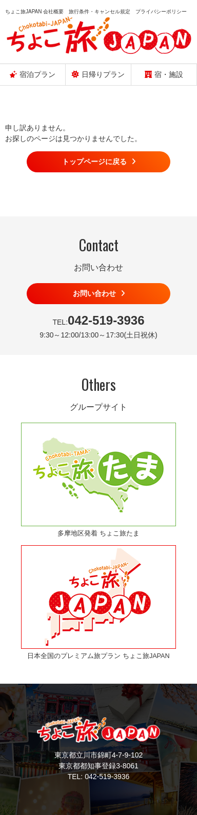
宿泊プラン (32, 74)
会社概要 (53, 11)
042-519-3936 (107, 776)
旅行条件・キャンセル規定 (99, 11)
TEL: (98, 320)
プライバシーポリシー (161, 11)
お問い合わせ (94, 293)
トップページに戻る (94, 161)
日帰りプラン (98, 74)
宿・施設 (164, 74)
